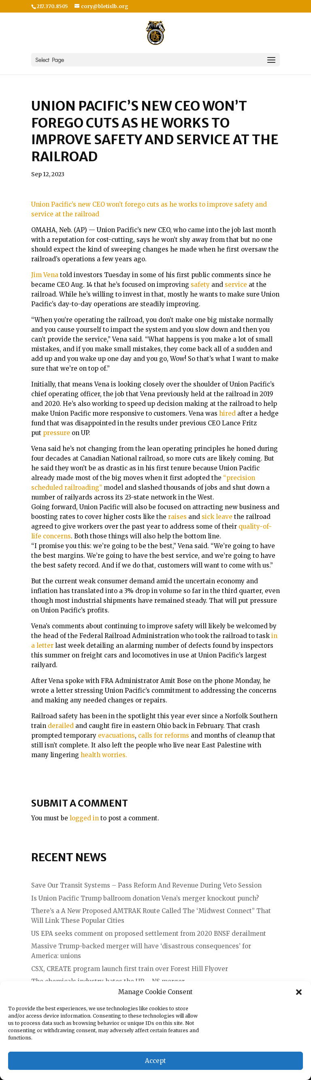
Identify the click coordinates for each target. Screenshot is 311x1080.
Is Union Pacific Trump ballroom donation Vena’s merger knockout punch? (145, 898)
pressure (56, 433)
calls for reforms (163, 735)
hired (227, 413)
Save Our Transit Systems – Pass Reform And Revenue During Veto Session (146, 885)
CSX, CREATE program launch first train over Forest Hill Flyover (129, 969)
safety (200, 284)
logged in (84, 818)
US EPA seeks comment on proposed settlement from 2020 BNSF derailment (148, 933)
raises (177, 517)
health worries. (104, 755)
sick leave (217, 517)
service (236, 284)
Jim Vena (44, 275)
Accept (155, 1061)
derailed (61, 726)
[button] (299, 992)
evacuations (116, 735)
